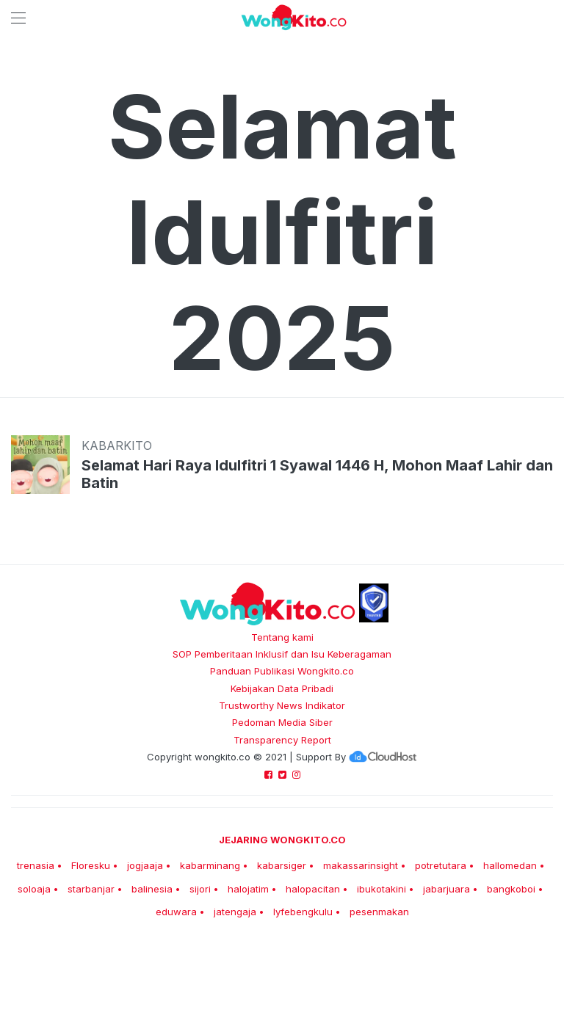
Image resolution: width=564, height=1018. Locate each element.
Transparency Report (282, 740)
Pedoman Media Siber (282, 722)
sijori (200, 889)
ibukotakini (381, 889)
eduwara (176, 911)
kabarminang (210, 865)
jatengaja (235, 911)
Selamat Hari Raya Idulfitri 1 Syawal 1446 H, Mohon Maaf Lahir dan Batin (317, 474)
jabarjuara (446, 889)
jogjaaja (145, 865)
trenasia (35, 865)
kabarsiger (281, 865)
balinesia (152, 889)
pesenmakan (379, 911)
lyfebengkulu (303, 911)
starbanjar (91, 889)
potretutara (440, 865)
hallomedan (510, 865)
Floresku (90, 865)
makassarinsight (360, 865)
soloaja (34, 889)
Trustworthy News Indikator (282, 705)
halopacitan (313, 889)
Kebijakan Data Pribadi (282, 688)
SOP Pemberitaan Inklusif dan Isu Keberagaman (282, 654)
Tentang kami (282, 637)
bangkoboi (511, 889)
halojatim (248, 889)
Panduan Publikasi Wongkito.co (282, 671)
